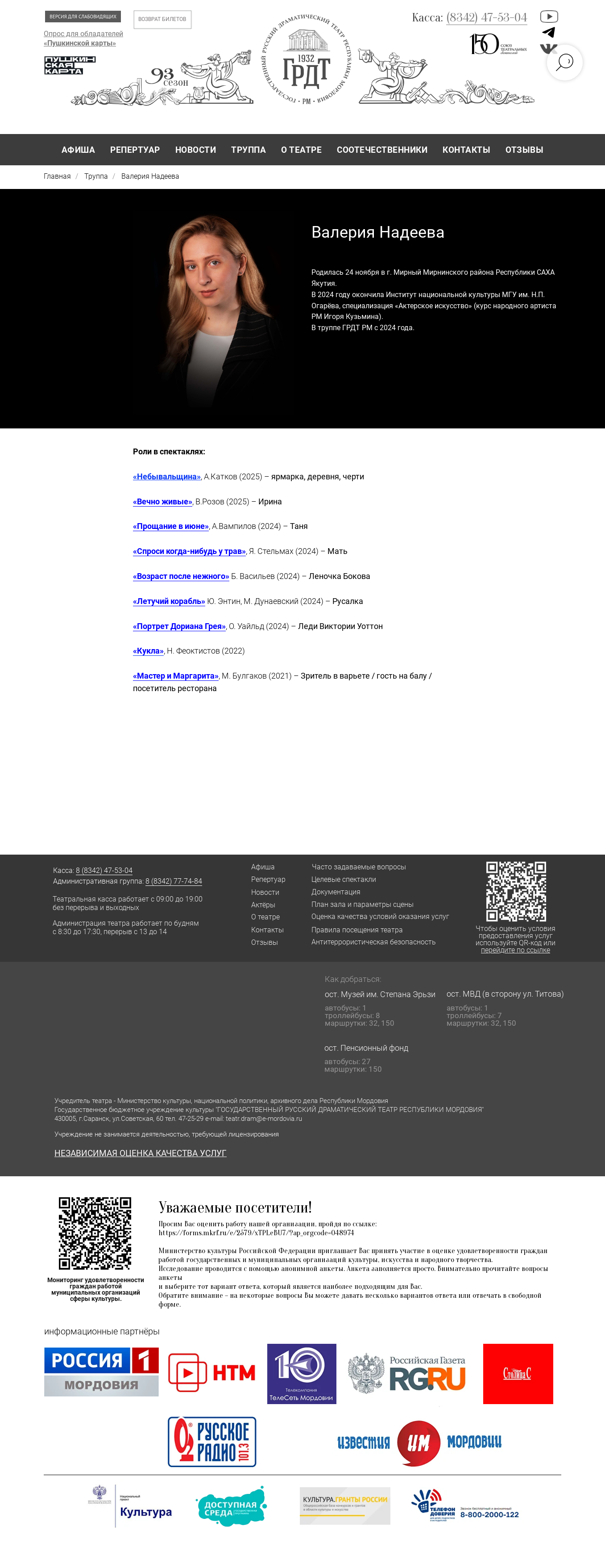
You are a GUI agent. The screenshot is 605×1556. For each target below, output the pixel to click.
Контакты (267, 930)
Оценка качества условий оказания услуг (380, 916)
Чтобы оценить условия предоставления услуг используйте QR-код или (515, 939)
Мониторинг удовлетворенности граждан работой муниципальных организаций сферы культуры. (95, 1289)
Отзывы (264, 942)
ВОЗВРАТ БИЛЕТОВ (162, 19)
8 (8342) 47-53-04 (104, 870)
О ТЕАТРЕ (301, 150)
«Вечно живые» (162, 501)
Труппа (96, 176)
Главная (57, 176)
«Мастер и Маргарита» (176, 675)
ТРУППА (248, 150)
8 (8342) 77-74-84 (173, 881)
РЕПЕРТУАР (135, 150)
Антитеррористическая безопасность (373, 942)
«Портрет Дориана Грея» (179, 626)
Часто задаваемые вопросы (359, 867)
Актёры (263, 905)
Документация (336, 892)
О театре (265, 917)
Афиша (263, 867)
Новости (265, 892)
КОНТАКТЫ (466, 150)
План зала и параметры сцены (362, 904)
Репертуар (268, 879)
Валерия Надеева (150, 176)
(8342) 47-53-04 (486, 17)
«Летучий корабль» (169, 601)
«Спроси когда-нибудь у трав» (189, 551)
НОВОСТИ (195, 150)
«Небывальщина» (167, 476)
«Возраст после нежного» (181, 576)
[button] (231, 1506)
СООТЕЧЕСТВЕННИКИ (382, 150)
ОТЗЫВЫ (524, 150)
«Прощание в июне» (171, 526)
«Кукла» (148, 650)
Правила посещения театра (357, 930)
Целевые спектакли (343, 879)
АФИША (78, 150)
